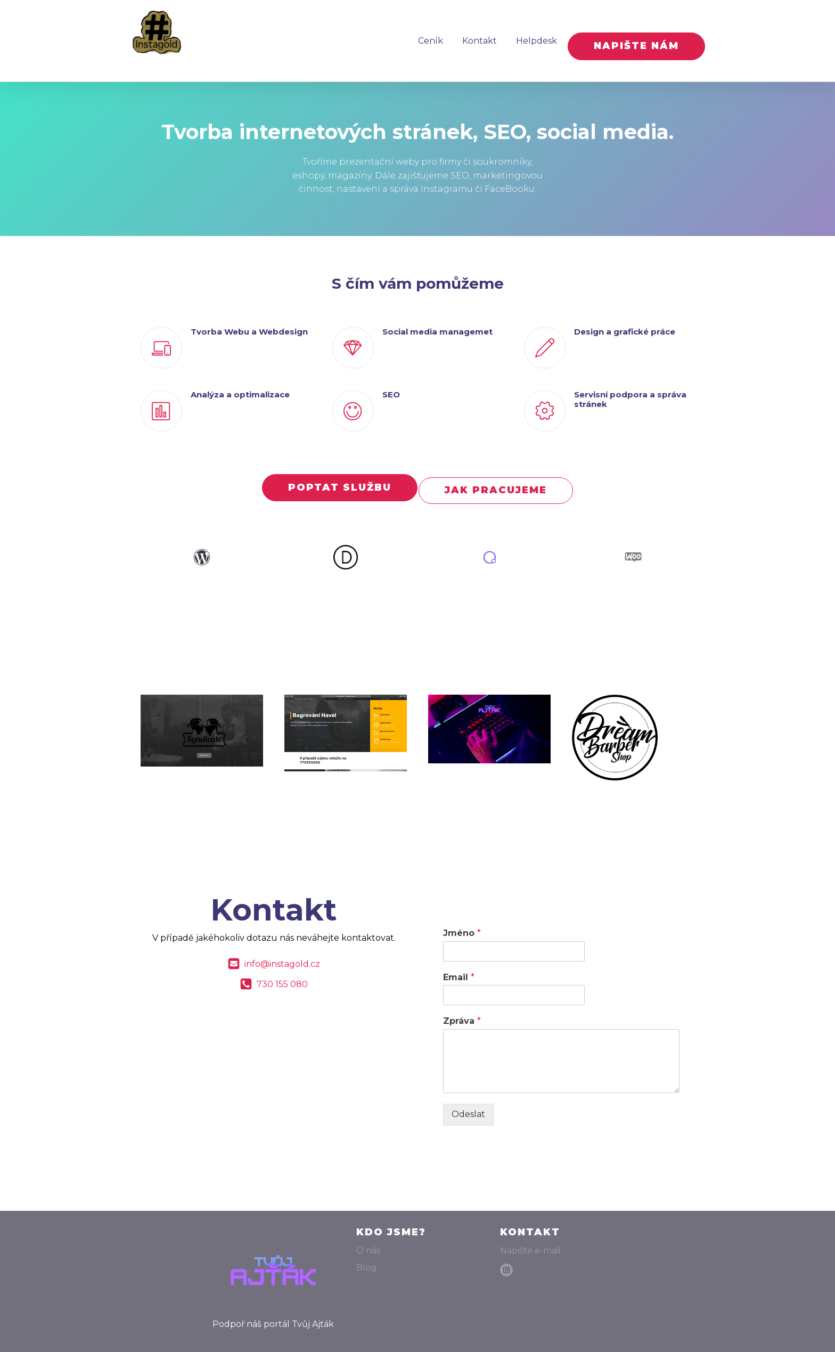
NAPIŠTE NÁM (636, 34)
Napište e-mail (530, 1234)
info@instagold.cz (282, 947)
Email (458, 960)
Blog (366, 1251)
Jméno (462, 916)
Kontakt (471, 35)
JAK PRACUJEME (498, 476)
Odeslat (468, 1098)
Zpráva (462, 1004)
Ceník (422, 35)
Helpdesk (528, 35)
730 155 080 (282, 968)
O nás (368, 1234)
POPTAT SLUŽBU (337, 476)
